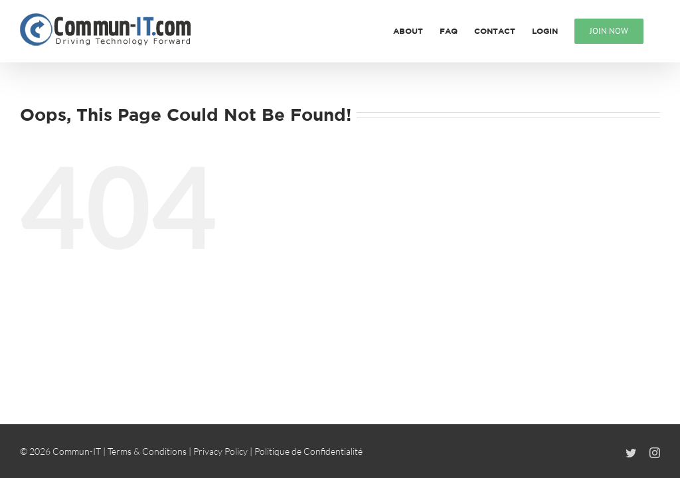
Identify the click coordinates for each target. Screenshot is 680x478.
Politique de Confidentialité (308, 451)
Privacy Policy (220, 451)
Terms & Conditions (147, 451)
